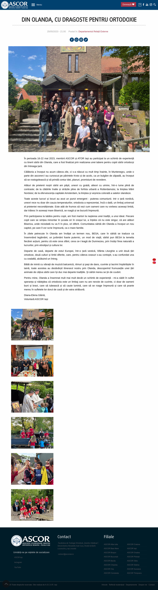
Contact (152, 585)
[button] (37, 4)
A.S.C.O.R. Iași (51, 585)
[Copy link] (86, 40)
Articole (104, 585)
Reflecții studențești (116, 585)
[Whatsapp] (76, 40)
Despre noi (142, 585)
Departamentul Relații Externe (93, 31)
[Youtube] (147, 4)
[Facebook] (143, 4)
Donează (127, 4)
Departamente (131, 585)
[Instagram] (151, 4)
